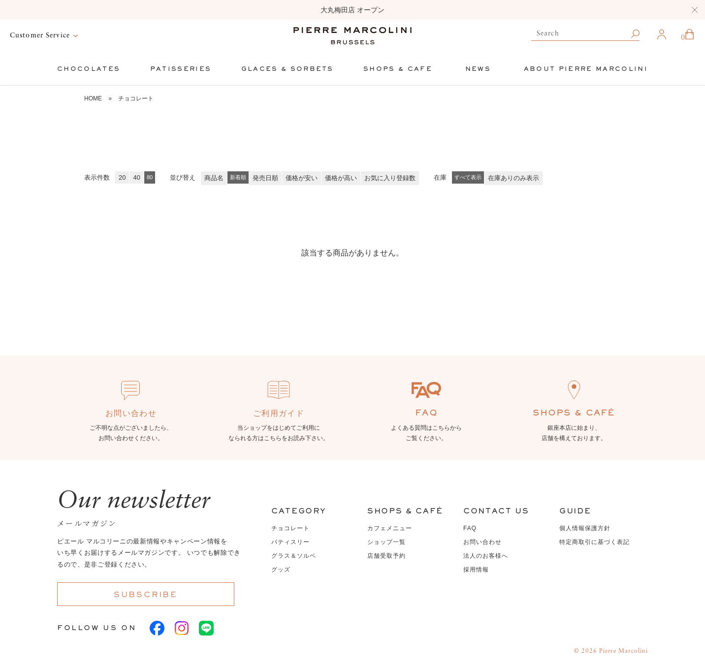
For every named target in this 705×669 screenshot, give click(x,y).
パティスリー (290, 542)
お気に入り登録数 (390, 178)
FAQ (470, 528)
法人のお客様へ (485, 555)
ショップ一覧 (386, 542)
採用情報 (476, 569)
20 (122, 177)
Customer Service (40, 35)
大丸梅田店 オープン (352, 10)
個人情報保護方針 (584, 528)
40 (136, 177)
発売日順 (265, 178)
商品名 (214, 178)
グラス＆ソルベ (293, 555)
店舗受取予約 (386, 555)
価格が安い (302, 178)
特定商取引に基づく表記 (594, 542)
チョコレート (136, 98)
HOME (93, 98)
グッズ (280, 569)
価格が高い (341, 178)
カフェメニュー (389, 528)
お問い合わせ (482, 542)
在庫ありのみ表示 (513, 178)
